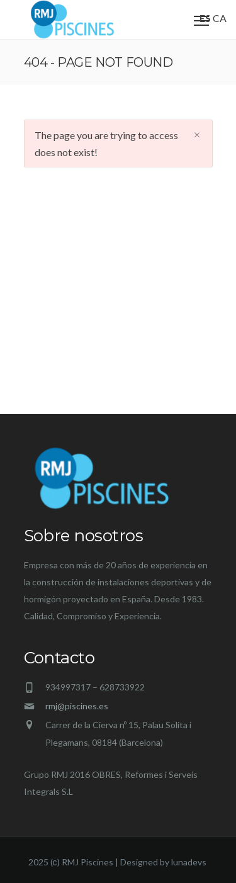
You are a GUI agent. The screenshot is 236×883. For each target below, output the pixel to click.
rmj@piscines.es (76, 705)
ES (205, 18)
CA (220, 18)
